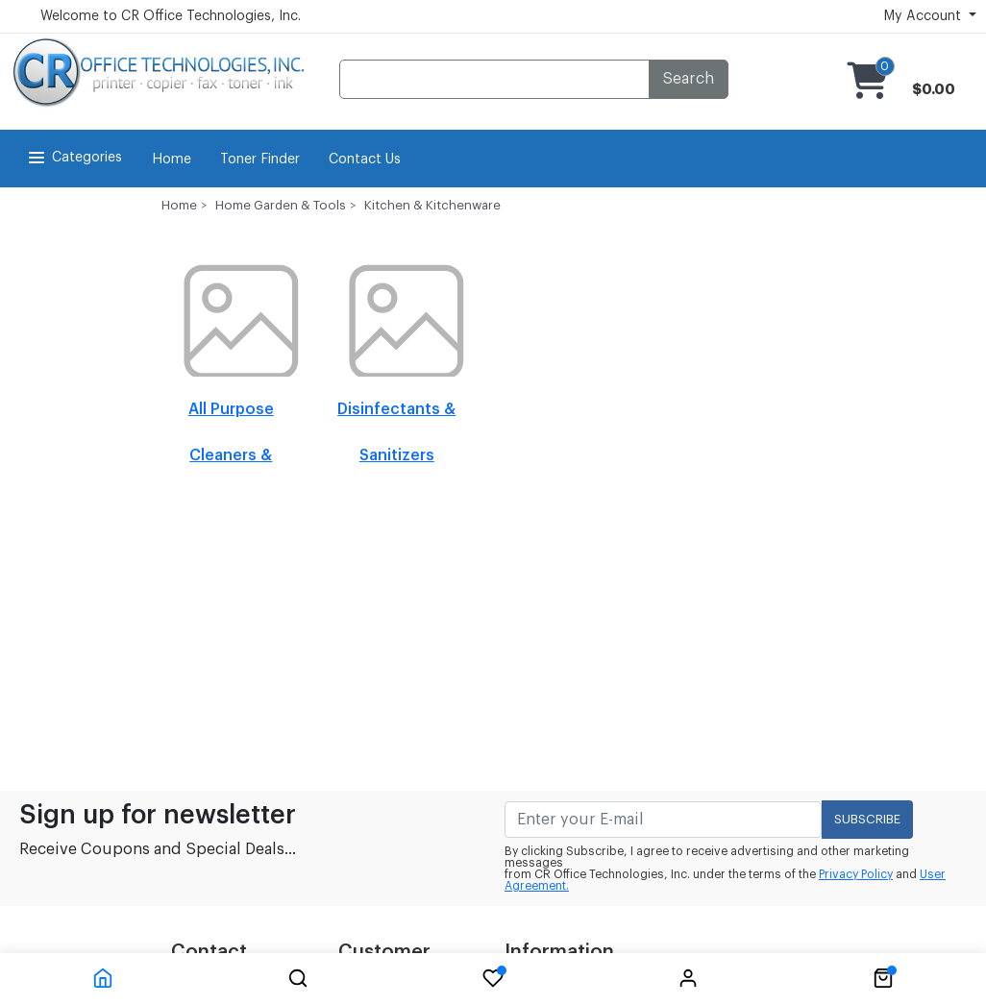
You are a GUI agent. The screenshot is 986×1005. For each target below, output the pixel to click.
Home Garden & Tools (280, 205)
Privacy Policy (856, 874)
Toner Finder (260, 159)
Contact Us (365, 159)
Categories (73, 157)
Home (171, 159)
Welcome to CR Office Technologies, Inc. (170, 16)
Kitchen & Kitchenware (432, 205)
